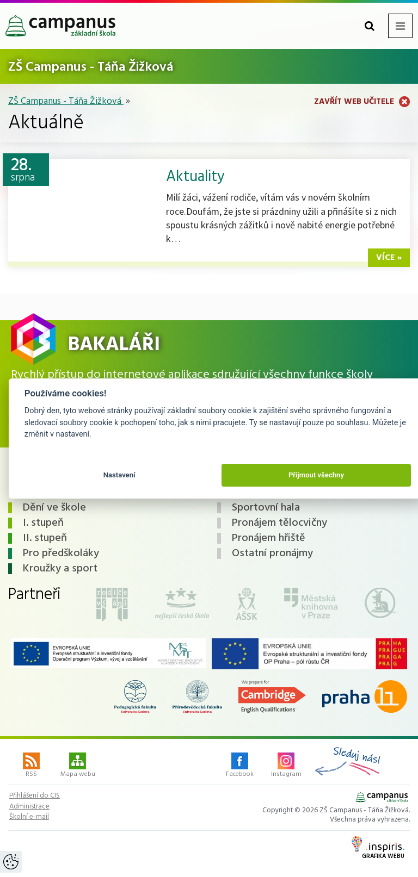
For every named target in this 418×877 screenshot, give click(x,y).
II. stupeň (45, 538)
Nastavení (119, 475)
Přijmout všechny (316, 475)
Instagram (286, 766)
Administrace (29, 806)
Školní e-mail (29, 817)
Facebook (240, 766)
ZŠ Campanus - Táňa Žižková (66, 101)
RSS (31, 766)
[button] (369, 26)
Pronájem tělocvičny (279, 523)
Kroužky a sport (60, 568)
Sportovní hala (266, 507)
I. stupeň (43, 523)
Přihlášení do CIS (34, 796)
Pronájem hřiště (268, 538)
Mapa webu (77, 766)
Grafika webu (378, 848)
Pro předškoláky (61, 553)
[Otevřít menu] (400, 26)
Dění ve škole (54, 507)
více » (389, 258)
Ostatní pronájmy (272, 553)
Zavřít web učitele (362, 101)
